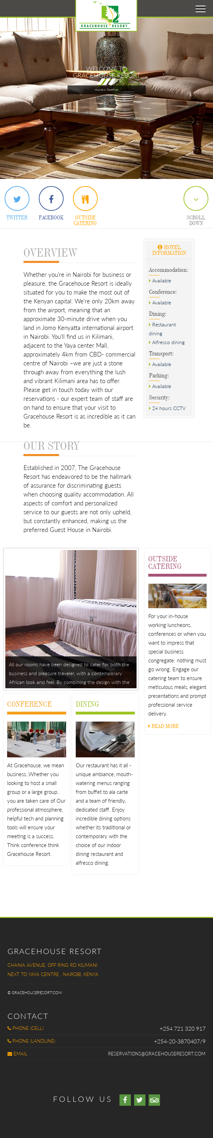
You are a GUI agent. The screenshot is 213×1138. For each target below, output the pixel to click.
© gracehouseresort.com (34, 992)
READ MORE (163, 726)
